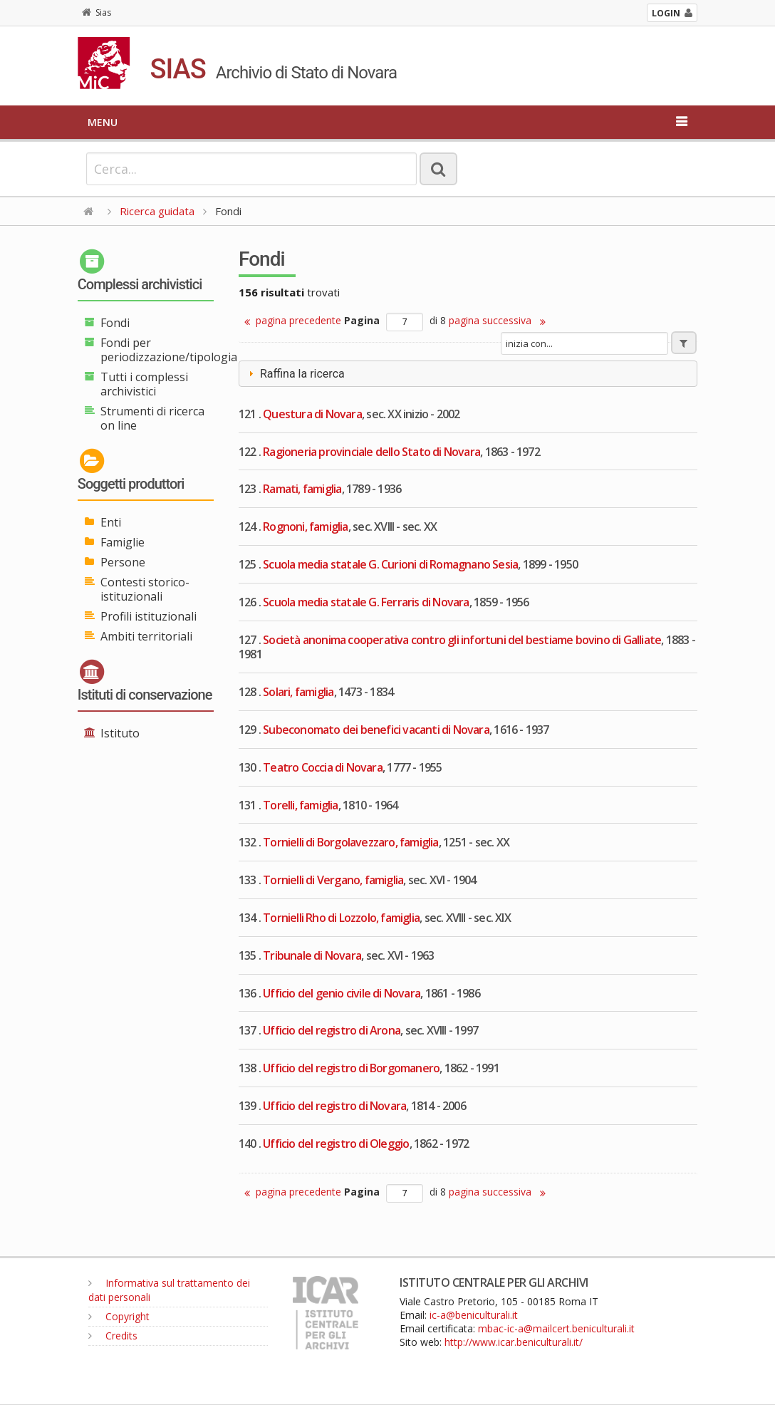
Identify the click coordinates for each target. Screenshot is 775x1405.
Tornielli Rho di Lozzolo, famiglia (341, 918)
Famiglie (122, 542)
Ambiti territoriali (146, 636)
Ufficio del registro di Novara (334, 1106)
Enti (110, 522)
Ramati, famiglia (302, 489)
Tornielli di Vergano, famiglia (333, 880)
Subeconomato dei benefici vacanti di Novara (376, 729)
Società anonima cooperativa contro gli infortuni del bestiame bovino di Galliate (462, 640)
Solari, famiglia (298, 692)
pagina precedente (292, 320)
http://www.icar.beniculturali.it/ (513, 1342)
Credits (112, 1335)
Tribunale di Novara (312, 955)
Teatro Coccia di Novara (323, 767)
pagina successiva (497, 320)
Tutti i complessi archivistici (144, 384)
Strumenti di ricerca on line (152, 418)
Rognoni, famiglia (305, 526)
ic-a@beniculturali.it (474, 1315)
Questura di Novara (312, 414)
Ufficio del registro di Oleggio (336, 1143)
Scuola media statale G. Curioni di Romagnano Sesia (390, 564)
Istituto (120, 733)
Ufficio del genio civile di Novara (341, 993)
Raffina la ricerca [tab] (295, 373)
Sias (96, 12)
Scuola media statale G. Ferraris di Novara (366, 602)
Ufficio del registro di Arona (331, 1030)
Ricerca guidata (157, 211)
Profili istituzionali (148, 616)
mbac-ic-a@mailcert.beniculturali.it (556, 1328)
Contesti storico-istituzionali (144, 589)
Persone (122, 562)
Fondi (115, 323)
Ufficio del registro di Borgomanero (351, 1068)
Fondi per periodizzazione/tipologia (168, 350)
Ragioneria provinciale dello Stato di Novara (371, 452)
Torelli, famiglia (300, 805)
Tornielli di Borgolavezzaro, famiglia (350, 842)
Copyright (119, 1316)
